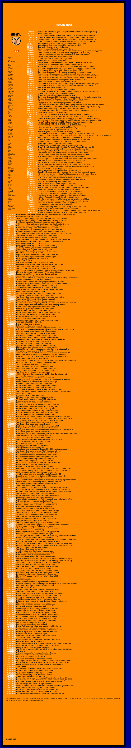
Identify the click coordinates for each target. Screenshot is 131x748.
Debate (10, 82)
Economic (10, 105)
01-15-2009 (92, 699)
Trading (10, 132)
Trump (9, 142)
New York (10, 136)
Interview (10, 84)
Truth (9, 201)
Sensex (10, 184)
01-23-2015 (15, 699)
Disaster (10, 122)
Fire (9, 64)
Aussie (9, 185)
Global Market (12, 195)
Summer (10, 135)
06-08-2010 (57, 699)
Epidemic (10, 111)
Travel (9, 65)
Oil (8, 202)
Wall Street (11, 205)
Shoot (9, 146)
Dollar (9, 198)
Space (9, 67)
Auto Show (11, 168)
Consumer (10, 191)
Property (10, 147)
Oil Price (10, 123)
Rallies (9, 115)
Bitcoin (9, 81)
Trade (9, 174)
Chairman (10, 85)
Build (9, 173)
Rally (9, 192)
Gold (9, 58)
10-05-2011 (29, 699)
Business (10, 153)
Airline (9, 119)
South (9, 89)
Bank (9, 166)
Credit (9, 160)
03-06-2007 (26, 700)
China (9, 188)
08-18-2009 (78, 699)
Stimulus (10, 126)
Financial (10, 95)
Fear (9, 106)
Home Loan (11, 170)
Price (9, 183)
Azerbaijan (11, 118)
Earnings (10, 68)
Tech (9, 151)
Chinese (10, 109)
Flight (9, 120)
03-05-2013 (22, 699)
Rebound (10, 206)
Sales (9, 167)
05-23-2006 (33, 700)
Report (9, 197)
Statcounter (11, 739)
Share (9, 157)
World (9, 63)
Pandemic (10, 94)
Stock (9, 209)
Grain (9, 72)
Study (9, 87)
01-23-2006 (39, 700)
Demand (10, 104)
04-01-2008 (112, 699)
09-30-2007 (12, 700)
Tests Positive (11, 61)
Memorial (10, 108)
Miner (9, 99)
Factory (10, 180)
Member (10, 163)
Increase (10, 57)
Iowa (9, 139)
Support (10, 130)
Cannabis (10, 74)
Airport (9, 70)
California (10, 88)
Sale (9, 140)
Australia (10, 199)
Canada (10, 127)
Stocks (9, 204)
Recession (11, 80)
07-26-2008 (105, 699)
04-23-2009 (85, 699)
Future (9, 125)
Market (10, 150)
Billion (9, 156)
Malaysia (10, 129)
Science (10, 71)
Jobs (9, 92)
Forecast (10, 77)
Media (9, 164)
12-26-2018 (9, 699)
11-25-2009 (71, 699)
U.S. (9, 178)
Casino (10, 116)
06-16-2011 (36, 699)
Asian (9, 187)
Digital (9, 98)
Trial (9, 60)
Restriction (11, 91)
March (9, 102)
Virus (9, 113)
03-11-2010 (64, 699)
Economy (10, 190)
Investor (10, 75)
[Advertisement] (63, 11)
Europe (10, 133)
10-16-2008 (99, 699)
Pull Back (10, 101)
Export (9, 177)
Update (10, 161)
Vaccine (10, 78)
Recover (10, 143)
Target (9, 112)
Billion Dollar (11, 154)
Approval (10, 171)
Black (9, 194)
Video (9, 96)
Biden (9, 137)
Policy (9, 181)
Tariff (9, 144)
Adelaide (10, 159)
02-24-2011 (43, 699)
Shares (10, 149)
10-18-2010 (50, 699)
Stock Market (11, 208)
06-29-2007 (19, 700)
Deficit (9, 175)
